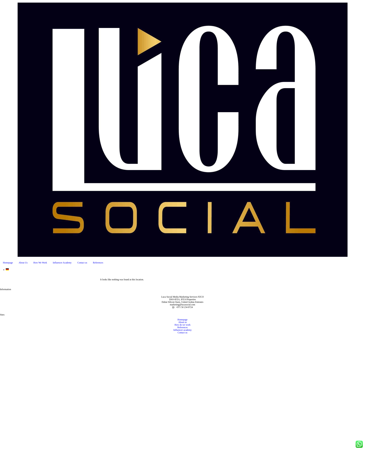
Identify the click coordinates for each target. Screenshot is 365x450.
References (98, 262)
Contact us (82, 262)
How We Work (40, 262)
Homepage (8, 262)
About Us (23, 262)
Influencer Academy (62, 262)
